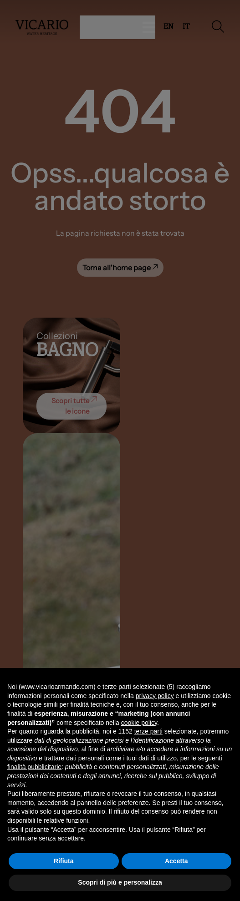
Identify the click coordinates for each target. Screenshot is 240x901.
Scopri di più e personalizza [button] (120, 882)
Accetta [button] (176, 861)
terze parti (148, 731)
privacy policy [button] (155, 695)
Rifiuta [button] (64, 861)
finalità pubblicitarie (34, 766)
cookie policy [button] (139, 722)
